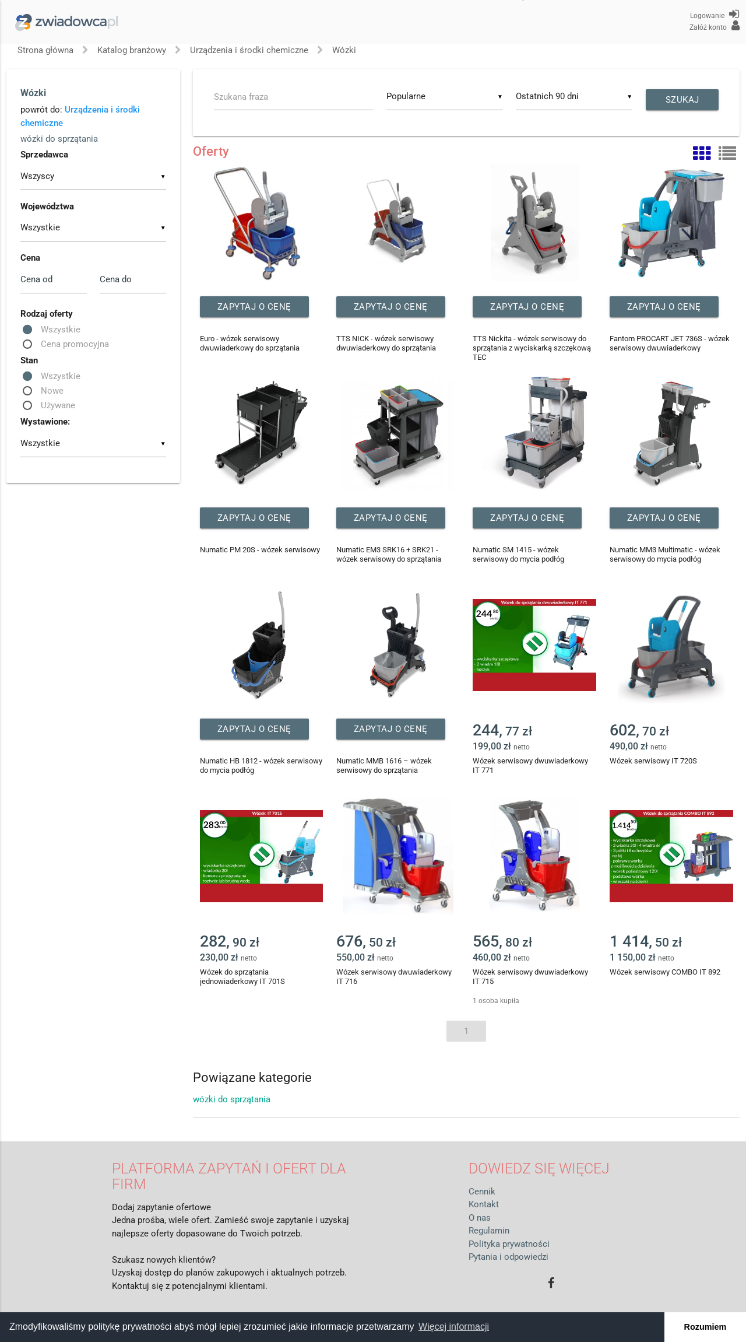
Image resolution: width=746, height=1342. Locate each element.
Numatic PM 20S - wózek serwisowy (260, 549)
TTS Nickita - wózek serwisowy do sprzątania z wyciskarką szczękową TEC (532, 348)
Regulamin (489, 1230)
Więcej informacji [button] (453, 1327)
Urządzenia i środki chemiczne (249, 50)
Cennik (482, 1191)
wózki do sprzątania (59, 139)
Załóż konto (714, 25)
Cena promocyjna (75, 344)
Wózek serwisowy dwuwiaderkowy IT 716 (394, 977)
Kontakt (484, 1204)
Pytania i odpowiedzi (508, 1257)
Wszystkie (60, 329)
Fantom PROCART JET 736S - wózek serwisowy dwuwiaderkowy (670, 343)
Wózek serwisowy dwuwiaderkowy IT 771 (530, 765)
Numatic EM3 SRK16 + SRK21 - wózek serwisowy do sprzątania (388, 554)
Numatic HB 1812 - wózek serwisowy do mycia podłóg (261, 765)
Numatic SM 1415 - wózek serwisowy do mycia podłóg (518, 554)
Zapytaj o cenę (254, 307)
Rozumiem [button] (705, 1327)
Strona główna (45, 50)
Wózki (344, 50)
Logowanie (714, 14)
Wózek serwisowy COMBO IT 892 (665, 972)
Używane (58, 405)
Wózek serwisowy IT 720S (653, 760)
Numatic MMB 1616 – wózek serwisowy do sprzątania (384, 765)
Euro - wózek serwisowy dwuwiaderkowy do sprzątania (250, 343)
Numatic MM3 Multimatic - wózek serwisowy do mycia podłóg (665, 554)
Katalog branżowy (131, 50)
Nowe (52, 391)
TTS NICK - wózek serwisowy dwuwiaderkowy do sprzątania (386, 343)
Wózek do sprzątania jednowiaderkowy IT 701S (242, 977)
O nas (480, 1218)
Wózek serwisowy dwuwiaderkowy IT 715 (530, 977)
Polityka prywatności (509, 1244)
